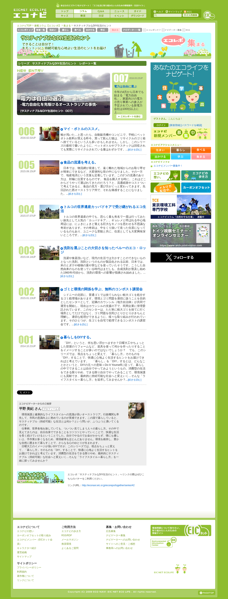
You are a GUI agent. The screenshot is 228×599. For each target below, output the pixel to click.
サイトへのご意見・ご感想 (120, 543)
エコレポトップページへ (25, 30)
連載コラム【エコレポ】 (47, 25)
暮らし (66, 30)
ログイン (161, 125)
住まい (53, 30)
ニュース (119, 11)
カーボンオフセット (196, 188)
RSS (187, 11)
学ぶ (103, 30)
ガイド (137, 11)
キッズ (64, 16)
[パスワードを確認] (191, 125)
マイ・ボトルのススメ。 (82, 129)
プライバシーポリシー (29, 567)
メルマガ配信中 (165, 188)
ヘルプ (158, 11)
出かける (90, 30)
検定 (83, 16)
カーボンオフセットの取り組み (34, 535)
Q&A (101, 11)
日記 (101, 16)
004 (26, 209)
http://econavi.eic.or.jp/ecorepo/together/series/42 (108, 485)
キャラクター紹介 (26, 548)
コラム (83, 11)
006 (26, 131)
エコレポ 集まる (179, 48)
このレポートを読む (129, 116)
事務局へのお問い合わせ (119, 548)
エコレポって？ (152, 30)
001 (26, 339)
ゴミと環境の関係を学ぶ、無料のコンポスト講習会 (103, 289)
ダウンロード (137, 16)
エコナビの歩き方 (196, 175)
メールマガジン (70, 539)
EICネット (209, 15)
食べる (78, 30)
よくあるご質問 (70, 548)
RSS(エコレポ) (186, 30)
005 (26, 164)
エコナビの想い (165, 175)
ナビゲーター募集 (171, 30)
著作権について (25, 576)
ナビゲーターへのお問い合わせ (123, 539)
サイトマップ (173, 11)
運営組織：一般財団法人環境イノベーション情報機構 (164, 541)
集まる (67, 25)
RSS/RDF (67, 535)
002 (26, 291)
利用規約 (22, 571)
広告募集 (111, 531)
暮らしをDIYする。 (78, 337)
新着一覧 (41, 30)
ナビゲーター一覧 (132, 30)
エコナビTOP (24, 25)
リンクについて (25, 580)
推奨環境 (66, 543)
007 (121, 78)
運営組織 (22, 552)
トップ (64, 11)
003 (26, 250)
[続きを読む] (134, 149)
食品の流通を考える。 (81, 162)
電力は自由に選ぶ (125, 86)
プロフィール (50, 409)
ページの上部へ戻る (206, 593)
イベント (119, 16)
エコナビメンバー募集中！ (168, 165)
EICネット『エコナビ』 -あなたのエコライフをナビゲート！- (30, 13)
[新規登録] (175, 125)
